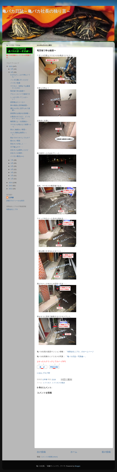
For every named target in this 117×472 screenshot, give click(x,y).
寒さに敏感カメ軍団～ (18, 129)
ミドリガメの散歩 (58, 383)
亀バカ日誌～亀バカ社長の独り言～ (36, 11)
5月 (12, 166)
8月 (12, 72)
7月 (12, 160)
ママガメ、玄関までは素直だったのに (20, 87)
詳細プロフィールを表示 (15, 201)
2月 (12, 175)
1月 (12, 179)
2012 (11, 189)
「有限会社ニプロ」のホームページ (80, 352)
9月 (12, 69)
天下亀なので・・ (16, 147)
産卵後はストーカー (17, 102)
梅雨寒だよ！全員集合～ (19, 121)
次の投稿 (41, 452)
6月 (12, 163)
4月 (12, 169)
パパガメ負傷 (15, 83)
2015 (11, 66)
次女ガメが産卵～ (16, 153)
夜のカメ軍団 (15, 141)
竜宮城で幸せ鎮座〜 (17, 91)
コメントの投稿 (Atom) (49, 457)
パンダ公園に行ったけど (19, 80)
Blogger (77, 466)
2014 (11, 182)
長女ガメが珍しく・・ (18, 144)
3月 (12, 172)
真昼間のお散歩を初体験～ (20, 113)
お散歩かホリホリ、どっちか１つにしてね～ (20, 117)
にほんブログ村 (43, 373)
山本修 (11, 197)
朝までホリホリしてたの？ (20, 138)
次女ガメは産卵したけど (19, 150)
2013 (11, 186)
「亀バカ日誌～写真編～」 (76, 356)
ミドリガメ (47, 383)
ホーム (73, 452)
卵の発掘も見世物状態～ (19, 105)
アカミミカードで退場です (20, 94)
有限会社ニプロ (12, 209)
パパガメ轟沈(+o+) (17, 156)
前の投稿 (106, 452)
